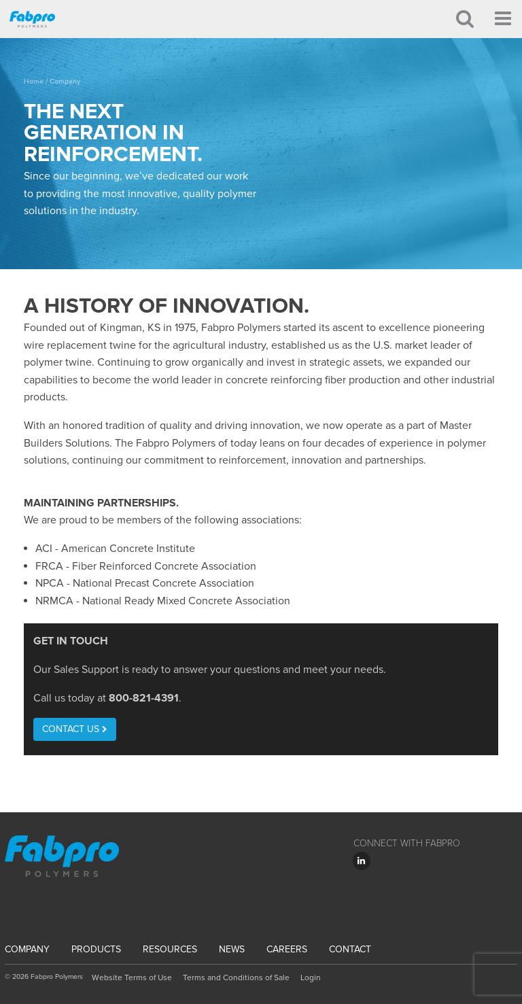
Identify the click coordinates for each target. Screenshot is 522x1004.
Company (27, 949)
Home (34, 81)
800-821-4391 (144, 698)
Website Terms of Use (132, 977)
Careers (286, 949)
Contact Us (74, 729)
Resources (170, 949)
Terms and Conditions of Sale (236, 977)
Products (96, 949)
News (232, 949)
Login (310, 977)
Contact (350, 949)
